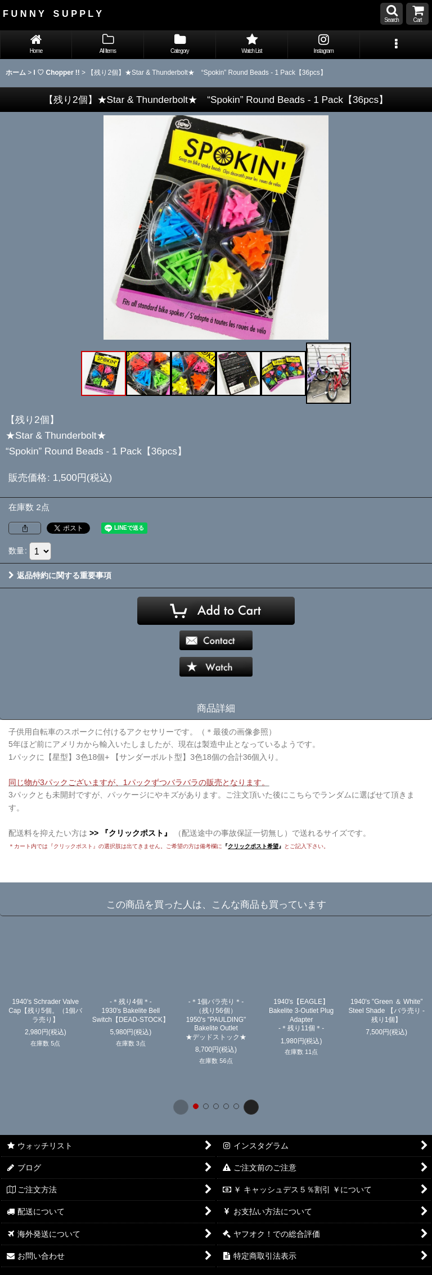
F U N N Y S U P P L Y (52, 13)
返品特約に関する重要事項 (59, 575)
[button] (391, 14)
